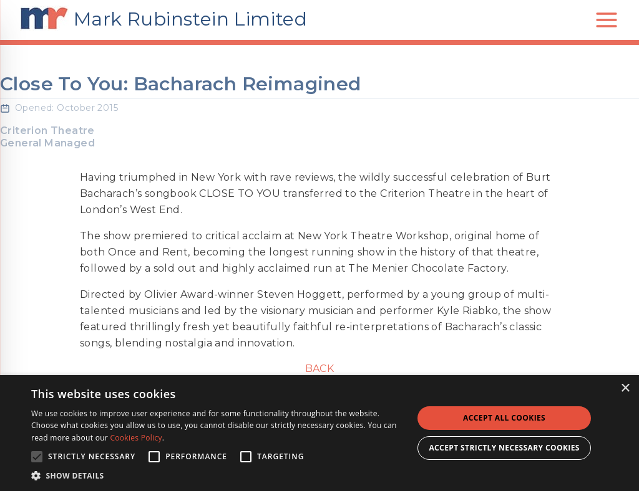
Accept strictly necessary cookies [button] (504, 447)
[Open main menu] (606, 19)
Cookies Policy (136, 437)
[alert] (319, 433)
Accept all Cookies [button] (504, 417)
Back (319, 368)
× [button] (625, 388)
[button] (216, 475)
